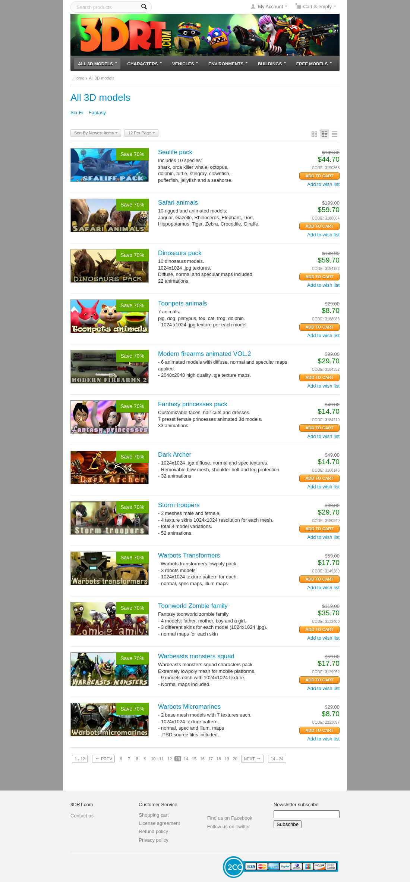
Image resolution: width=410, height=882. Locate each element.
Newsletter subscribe (296, 804)
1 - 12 (80, 759)
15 (194, 759)
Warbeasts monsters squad (196, 656)
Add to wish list (323, 184)
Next (252, 758)
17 (210, 759)
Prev (103, 758)
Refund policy (153, 831)
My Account (270, 6)
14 (186, 759)
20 (235, 759)
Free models (314, 63)
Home (78, 78)
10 (153, 759)
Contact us (82, 816)
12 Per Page (141, 133)
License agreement (159, 823)
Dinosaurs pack (179, 253)
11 (161, 759)
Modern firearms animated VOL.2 (204, 353)
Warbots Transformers (189, 555)
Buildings (272, 63)
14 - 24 (277, 759)
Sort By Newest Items (96, 133)
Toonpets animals (182, 303)
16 (202, 759)
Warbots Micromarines (189, 706)
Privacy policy (153, 840)
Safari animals (178, 202)
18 (219, 759)
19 (226, 759)
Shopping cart (153, 815)
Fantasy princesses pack (192, 404)
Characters (144, 63)
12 (169, 759)
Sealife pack (175, 152)
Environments (227, 63)
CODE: (318, 168)
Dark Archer (174, 454)
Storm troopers (179, 505)
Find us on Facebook (229, 818)
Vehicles (185, 63)
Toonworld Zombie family (193, 605)
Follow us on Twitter (228, 826)
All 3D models (97, 63)
